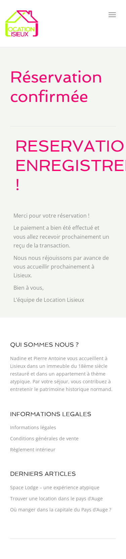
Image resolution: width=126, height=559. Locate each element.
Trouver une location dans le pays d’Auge (56, 498)
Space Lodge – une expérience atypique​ (54, 487)
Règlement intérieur (32, 449)
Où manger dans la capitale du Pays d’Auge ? (60, 509)
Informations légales (33, 427)
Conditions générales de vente (44, 438)
